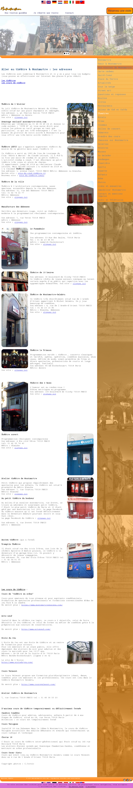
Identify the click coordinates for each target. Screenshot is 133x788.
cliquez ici (20, 117)
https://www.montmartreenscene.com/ (42, 605)
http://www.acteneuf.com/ (35, 629)
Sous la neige (106, 87)
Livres (102, 102)
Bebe (100, 178)
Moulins (102, 98)
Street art (104, 90)
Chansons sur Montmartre (113, 140)
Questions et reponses (112, 94)
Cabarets (103, 132)
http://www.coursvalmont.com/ (38, 684)
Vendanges (103, 159)
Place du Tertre (108, 79)
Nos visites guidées (16, 13)
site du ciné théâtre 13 (31, 173)
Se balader (104, 155)
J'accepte (91, 786)
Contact (69, 13)
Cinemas (102, 125)
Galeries (103, 144)
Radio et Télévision (110, 200)
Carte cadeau (106, 71)
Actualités (104, 83)
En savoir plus (76, 786)
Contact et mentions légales (110, 195)
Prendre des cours (109, 136)
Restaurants (105, 106)
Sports (102, 167)
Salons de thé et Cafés (112, 110)
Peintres (103, 148)
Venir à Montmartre (109, 64)
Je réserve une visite (45, 13)
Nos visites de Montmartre (115, 67)
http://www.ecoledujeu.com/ (17, 662)
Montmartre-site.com (10, 9)
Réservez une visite (119, 10)
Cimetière (104, 163)
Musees (102, 152)
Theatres (103, 113)
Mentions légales (7, 778)
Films (101, 121)
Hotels (102, 117)
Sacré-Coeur (105, 75)
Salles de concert (109, 129)
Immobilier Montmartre (112, 190)
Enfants (102, 175)
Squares (102, 171)
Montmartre (104, 60)
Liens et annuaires (109, 186)
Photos (102, 182)
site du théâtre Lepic (31, 175)
